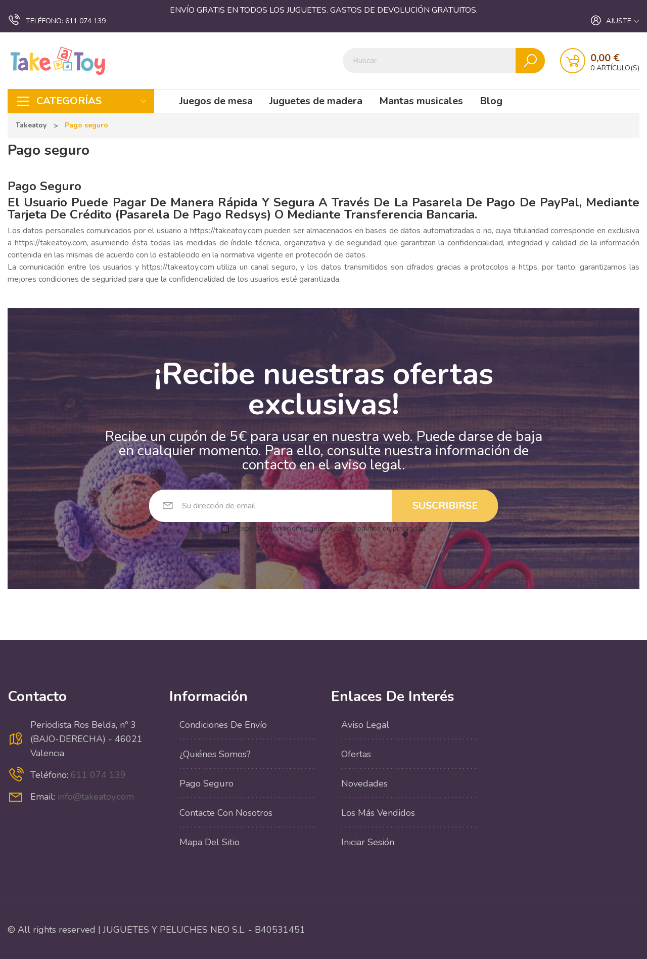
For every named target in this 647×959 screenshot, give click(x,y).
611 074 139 (57, 20)
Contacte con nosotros (225, 813)
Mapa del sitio (209, 842)
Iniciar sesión (367, 842)
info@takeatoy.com (96, 797)
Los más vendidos (378, 813)
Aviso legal (365, 725)
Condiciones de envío (223, 725)
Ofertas (356, 754)
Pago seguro (206, 783)
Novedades (364, 783)
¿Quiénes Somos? (215, 754)
